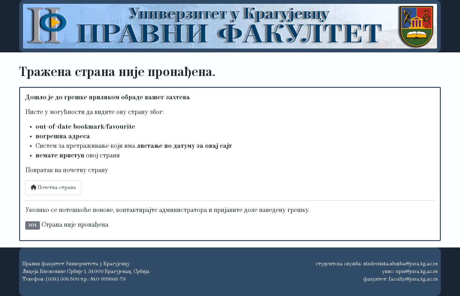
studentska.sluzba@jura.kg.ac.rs (401, 264)
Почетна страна (53, 187)
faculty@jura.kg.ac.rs (413, 279)
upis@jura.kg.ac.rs (416, 271)
